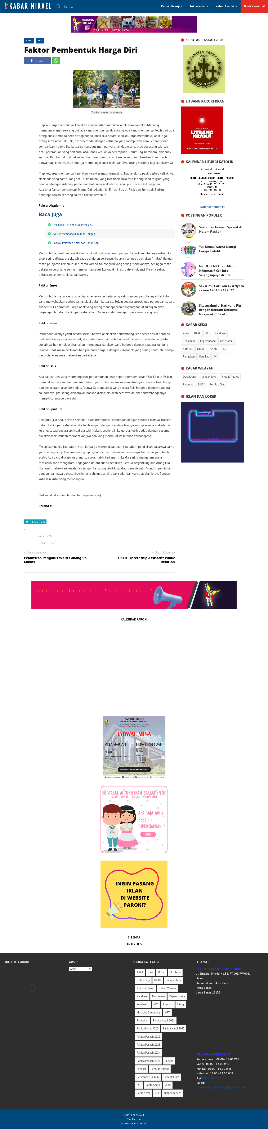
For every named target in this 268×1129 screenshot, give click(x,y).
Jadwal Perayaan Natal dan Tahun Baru (76, 243)
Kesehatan (143, 1004)
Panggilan (142, 1020)
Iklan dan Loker (145, 988)
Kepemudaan (177, 996)
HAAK (157, 980)
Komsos (168, 1004)
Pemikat (141, 1069)
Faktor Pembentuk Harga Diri (81, 50)
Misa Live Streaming (148, 1012)
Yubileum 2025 (172, 1093)
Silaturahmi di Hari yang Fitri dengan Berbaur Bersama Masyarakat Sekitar (220, 309)
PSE (139, 1085)
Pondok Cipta (171, 1077)
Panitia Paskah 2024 (148, 1052)
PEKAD (169, 1061)
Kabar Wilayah (167, 988)
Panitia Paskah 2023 (148, 1044)
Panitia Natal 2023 (147, 1028)
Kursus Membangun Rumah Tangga (74, 234)
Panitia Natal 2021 (164, 1020)
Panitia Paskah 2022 (148, 1036)
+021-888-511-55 (214, 1078)
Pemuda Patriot (160, 1069)
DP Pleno (175, 972)
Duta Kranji (143, 980)
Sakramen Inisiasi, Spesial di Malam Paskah (220, 229)
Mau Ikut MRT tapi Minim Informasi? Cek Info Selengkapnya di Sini (217, 270)
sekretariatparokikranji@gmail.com (220, 1087)
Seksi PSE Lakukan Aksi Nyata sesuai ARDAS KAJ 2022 (221, 288)
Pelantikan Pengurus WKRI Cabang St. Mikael (55, 560)
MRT (167, 1012)
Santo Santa (153, 1085)
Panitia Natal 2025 (173, 1028)
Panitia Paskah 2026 (148, 1061)
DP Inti (161, 972)
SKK (40, 40)
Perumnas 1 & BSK (148, 1077)
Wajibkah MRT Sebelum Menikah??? (73, 225)
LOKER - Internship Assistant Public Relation (145, 560)
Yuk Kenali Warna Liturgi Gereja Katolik (217, 248)
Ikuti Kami (254, 6)
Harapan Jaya (173, 980)
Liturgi (180, 1004)
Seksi (29, 40)
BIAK (150, 972)
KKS (156, 1004)
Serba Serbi (143, 1093)
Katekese (142, 996)
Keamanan (158, 996)
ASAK (140, 972)
